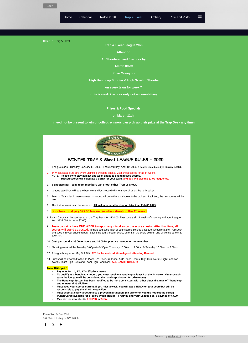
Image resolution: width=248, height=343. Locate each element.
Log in (50, 6)
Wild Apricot (174, 336)
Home (46, 40)
